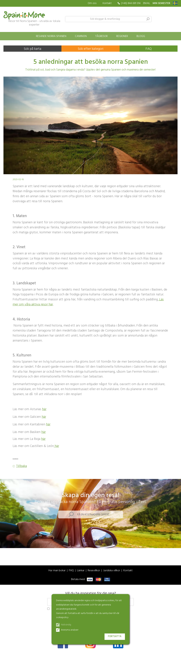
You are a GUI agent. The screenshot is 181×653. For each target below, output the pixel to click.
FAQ (149, 49)
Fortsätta (114, 636)
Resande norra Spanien (51, 36)
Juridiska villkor (111, 570)
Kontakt (107, 3)
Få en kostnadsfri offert (93, 514)
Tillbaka (21, 466)
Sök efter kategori (90, 49)
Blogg (141, 36)
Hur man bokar (57, 570)
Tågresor (101, 36)
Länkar (80, 570)
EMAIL (146, 3)
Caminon (81, 36)
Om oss (92, 3)
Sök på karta (32, 49)
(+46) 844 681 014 (131, 3)
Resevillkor (94, 570)
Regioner (122, 36)
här (44, 409)
